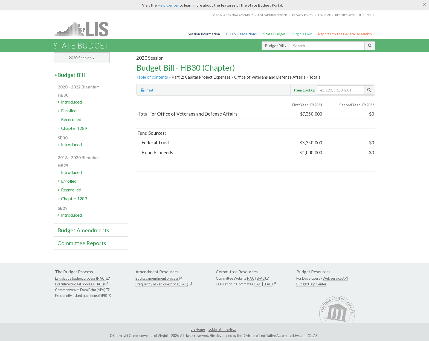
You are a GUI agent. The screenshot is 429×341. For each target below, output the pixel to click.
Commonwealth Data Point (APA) (80, 290)
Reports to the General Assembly (345, 34)
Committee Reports (81, 243)
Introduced (71, 101)
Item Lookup (304, 90)
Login (370, 15)
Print (147, 90)
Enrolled (69, 110)
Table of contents (152, 76)
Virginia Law (302, 34)
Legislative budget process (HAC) (80, 278)
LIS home (324, 15)
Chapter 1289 (74, 128)
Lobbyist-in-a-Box (222, 329)
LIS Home (198, 329)
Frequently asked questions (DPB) (81, 295)
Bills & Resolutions (241, 34)
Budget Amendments (83, 230)
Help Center (168, 5)
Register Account (348, 15)
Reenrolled (71, 119)
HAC (250, 278)
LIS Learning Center (272, 15)
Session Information (204, 34)
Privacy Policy (302, 15)
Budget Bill (276, 45)
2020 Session (82, 57)
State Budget (274, 34)
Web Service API (335, 278)
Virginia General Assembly (233, 15)
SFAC (261, 278)
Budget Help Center (311, 284)
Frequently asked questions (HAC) (161, 284)
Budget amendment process (157, 278)
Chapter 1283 (74, 198)
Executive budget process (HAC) (79, 284)
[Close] (424, 4)
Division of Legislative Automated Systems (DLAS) (280, 335)
